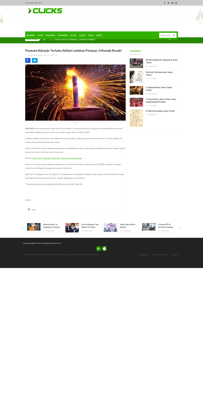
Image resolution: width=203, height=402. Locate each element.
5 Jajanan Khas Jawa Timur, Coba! (159, 88)
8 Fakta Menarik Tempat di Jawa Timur (162, 61)
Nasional (50, 35)
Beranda (31, 35)
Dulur (82, 35)
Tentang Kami (143, 255)
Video (91, 35)
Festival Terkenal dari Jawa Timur (159, 73)
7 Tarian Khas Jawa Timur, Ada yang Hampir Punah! (161, 100)
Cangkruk (63, 35)
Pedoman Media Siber (160, 255)
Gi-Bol (73, 35)
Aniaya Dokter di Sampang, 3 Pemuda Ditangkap (75, 40)
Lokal (40, 35)
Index (99, 35)
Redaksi (175, 255)
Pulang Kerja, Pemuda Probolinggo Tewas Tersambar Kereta (56, 158)
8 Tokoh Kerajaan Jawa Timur (160, 111)
